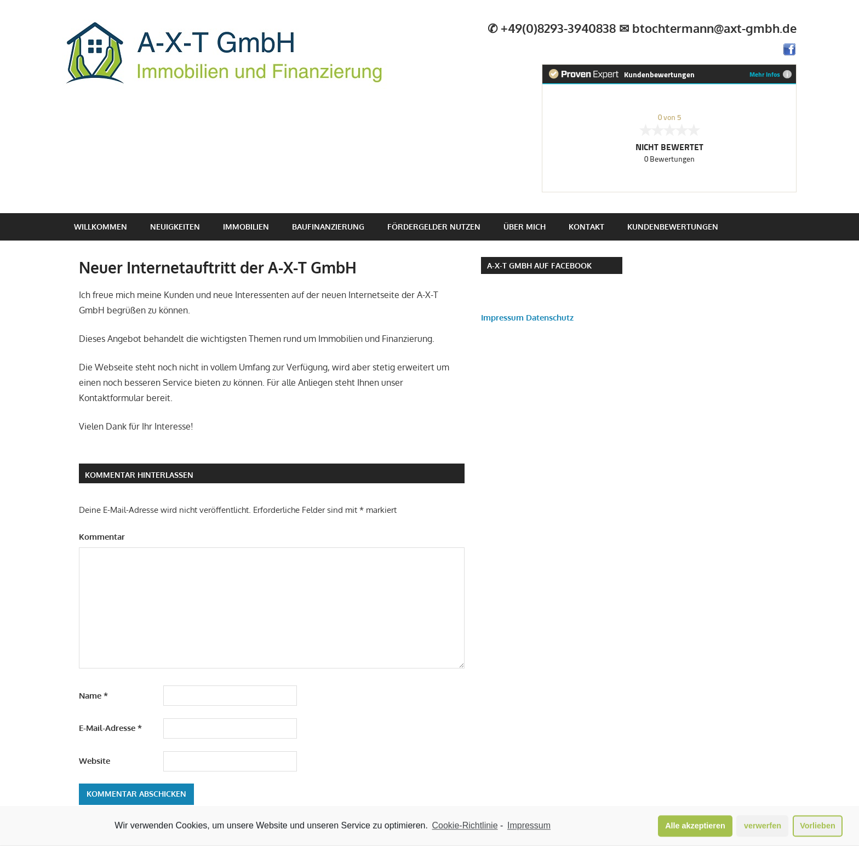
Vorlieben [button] (817, 826)
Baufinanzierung (328, 226)
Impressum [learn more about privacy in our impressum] (529, 826)
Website (94, 761)
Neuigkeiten (175, 226)
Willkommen (100, 226)
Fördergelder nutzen (433, 226)
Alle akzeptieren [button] (695, 826)
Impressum (502, 317)
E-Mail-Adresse (110, 728)
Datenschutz (550, 317)
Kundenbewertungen (672, 226)
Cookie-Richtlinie (465, 826)
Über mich (524, 226)
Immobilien (246, 226)
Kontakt (586, 226)
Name (93, 695)
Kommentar (102, 536)
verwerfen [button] (762, 826)
